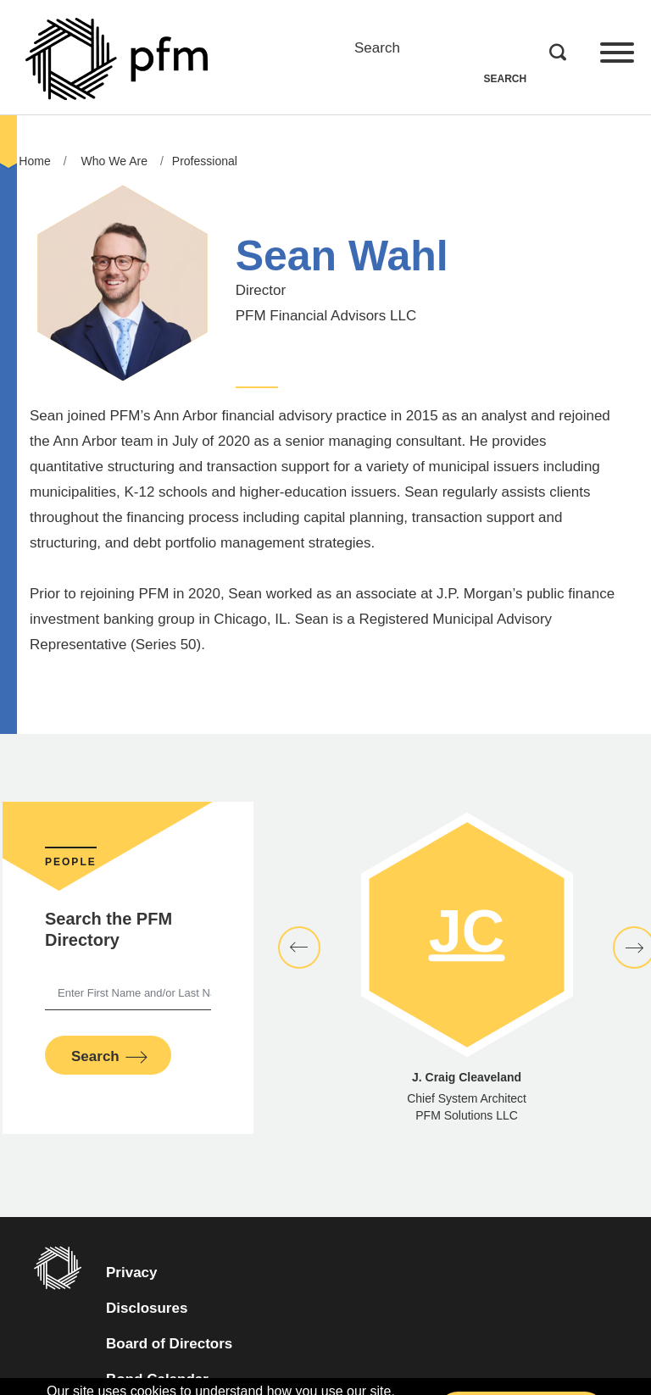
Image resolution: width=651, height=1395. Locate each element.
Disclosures (146, 1308)
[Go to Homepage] (116, 59)
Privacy (132, 1272)
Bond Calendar (186, 1376)
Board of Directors (169, 1344)
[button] (299, 947)
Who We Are (114, 161)
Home (34, 161)
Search (377, 48)
